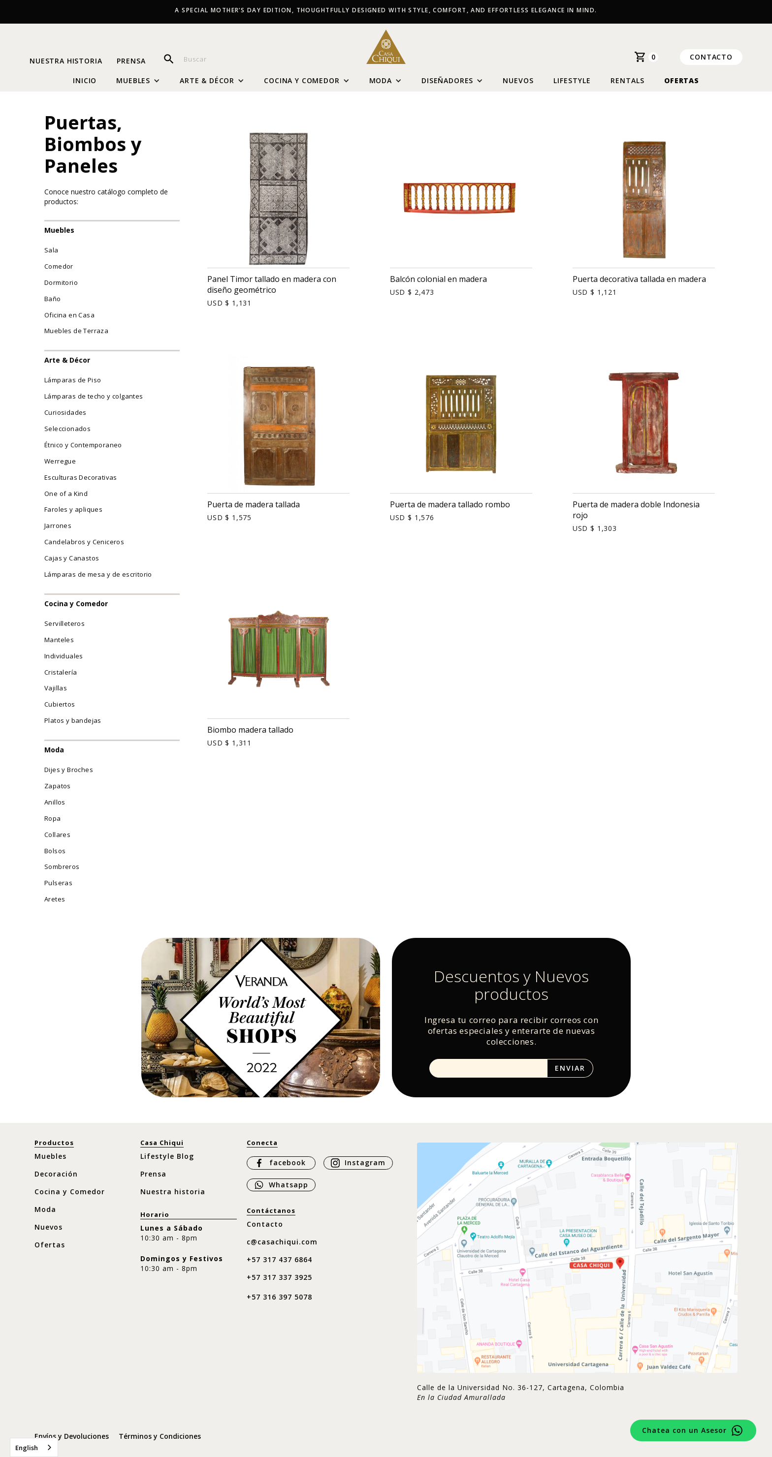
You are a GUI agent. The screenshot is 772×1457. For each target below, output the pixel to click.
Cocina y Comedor (76, 603)
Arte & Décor (67, 360)
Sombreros (62, 866)
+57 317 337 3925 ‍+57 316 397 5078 (279, 1287)
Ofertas (681, 80)
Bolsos (54, 850)
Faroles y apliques (73, 509)
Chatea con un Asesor (684, 1430)
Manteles (59, 639)
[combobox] (34, 1447)
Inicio (84, 81)
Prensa (131, 61)
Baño (52, 298)
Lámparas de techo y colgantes (93, 396)
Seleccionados (67, 428)
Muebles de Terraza (76, 330)
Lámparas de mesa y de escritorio (98, 574)
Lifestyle (572, 80)
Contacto (711, 57)
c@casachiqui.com (282, 1241)
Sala (51, 250)
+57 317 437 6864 (279, 1259)
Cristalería (60, 672)
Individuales (63, 655)
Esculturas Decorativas (80, 477)
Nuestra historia (66, 61)
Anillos (54, 802)
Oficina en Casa (69, 314)
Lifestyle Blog (167, 1156)
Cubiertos (59, 704)
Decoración (56, 1173)
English (26, 1447)
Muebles (59, 230)
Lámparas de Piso (72, 379)
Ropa (52, 818)
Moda (54, 749)
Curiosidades (65, 412)
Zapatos (57, 785)
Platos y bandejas (72, 720)
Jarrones (57, 525)
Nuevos (518, 80)
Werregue (60, 461)
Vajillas (55, 687)
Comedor (58, 266)
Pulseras (58, 882)
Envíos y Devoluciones (71, 1436)
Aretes (54, 899)
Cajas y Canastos (71, 558)
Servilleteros (64, 623)
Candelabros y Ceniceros (84, 541)
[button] (138, 81)
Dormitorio (61, 282)
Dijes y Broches (68, 769)
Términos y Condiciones (160, 1436)
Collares (57, 834)
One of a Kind (66, 493)
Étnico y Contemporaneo (83, 444)
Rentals (627, 80)
